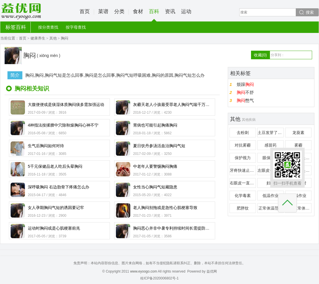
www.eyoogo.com (143, 271)
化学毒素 (243, 195)
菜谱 (103, 11)
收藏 (260, 55)
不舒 (245, 92)
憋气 (245, 100)
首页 (84, 11)
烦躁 (245, 84)
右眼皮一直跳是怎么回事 (243, 183)
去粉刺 (243, 132)
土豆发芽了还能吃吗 (271, 132)
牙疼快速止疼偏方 (243, 170)
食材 (138, 11)
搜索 (310, 12)
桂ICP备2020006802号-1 (159, 278)
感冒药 (270, 145)
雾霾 (298, 145)
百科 (154, 15)
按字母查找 (76, 27)
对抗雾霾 (243, 145)
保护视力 (243, 157)
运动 (186, 11)
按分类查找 (48, 27)
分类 (119, 11)
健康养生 (37, 38)
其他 (53, 38)
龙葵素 (298, 132)
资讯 (170, 11)
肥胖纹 (243, 208)
